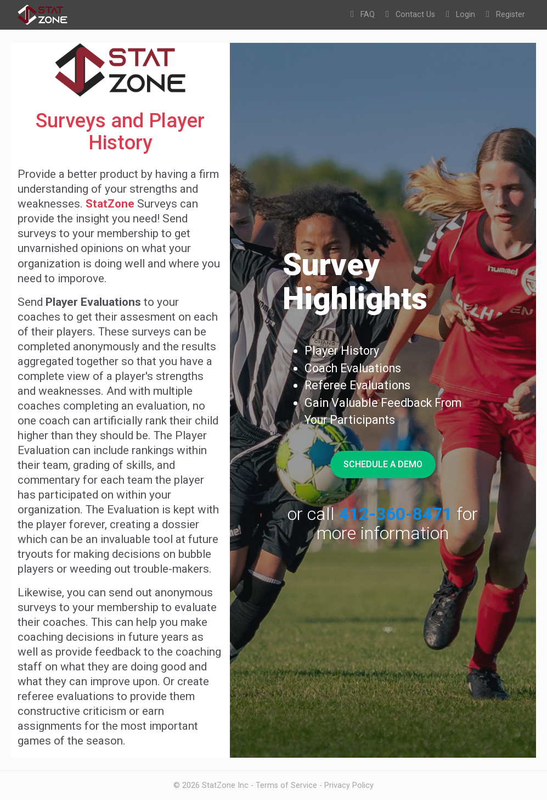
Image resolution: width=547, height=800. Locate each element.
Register (505, 14)
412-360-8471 (395, 514)
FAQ (363, 14)
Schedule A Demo (382, 464)
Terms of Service (286, 785)
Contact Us (410, 14)
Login (460, 14)
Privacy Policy (349, 785)
